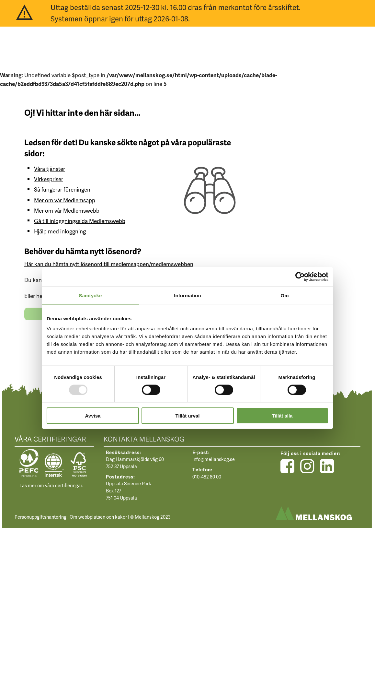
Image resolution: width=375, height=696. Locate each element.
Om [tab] (284, 295)
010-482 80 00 (206, 476)
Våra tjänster (49, 168)
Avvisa (93, 416)
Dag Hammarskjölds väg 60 (135, 459)
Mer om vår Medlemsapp (64, 200)
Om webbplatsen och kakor (98, 516)
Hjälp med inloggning (60, 231)
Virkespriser (48, 179)
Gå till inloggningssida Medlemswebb (79, 221)
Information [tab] (187, 295)
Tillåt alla (282, 416)
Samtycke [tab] (90, 295)
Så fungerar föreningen (62, 189)
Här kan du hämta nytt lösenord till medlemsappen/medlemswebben (108, 264)
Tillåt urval (188, 416)
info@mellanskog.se (213, 459)
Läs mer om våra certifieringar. (51, 485)
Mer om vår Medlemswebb (66, 210)
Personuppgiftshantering (40, 516)
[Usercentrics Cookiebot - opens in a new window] (300, 276)
